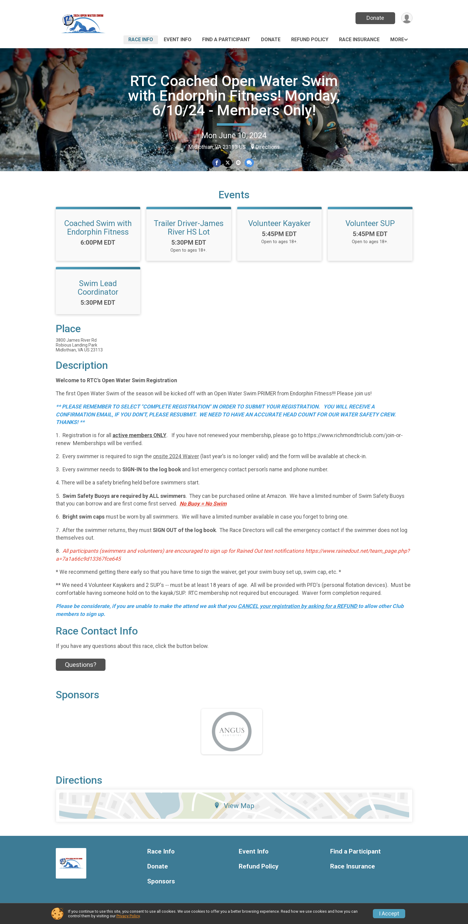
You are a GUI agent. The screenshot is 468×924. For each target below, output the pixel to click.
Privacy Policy (128, 916)
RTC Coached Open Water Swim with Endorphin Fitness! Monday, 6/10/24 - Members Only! (234, 95)
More (397, 39)
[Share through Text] (249, 162)
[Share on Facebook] (217, 162)
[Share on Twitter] (227, 162)
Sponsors (161, 881)
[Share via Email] (238, 162)
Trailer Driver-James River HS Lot (188, 227)
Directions (267, 147)
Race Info (140, 39)
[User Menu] (407, 18)
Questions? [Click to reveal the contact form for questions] (80, 664)
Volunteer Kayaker (279, 223)
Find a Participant (226, 39)
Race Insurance (359, 39)
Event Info (177, 39)
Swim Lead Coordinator (98, 288)
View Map (234, 806)
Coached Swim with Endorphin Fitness (98, 227)
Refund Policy (309, 39)
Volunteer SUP (370, 223)
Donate (375, 18)
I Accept (389, 914)
